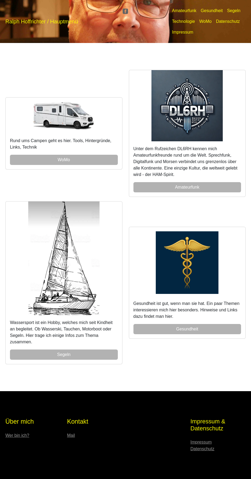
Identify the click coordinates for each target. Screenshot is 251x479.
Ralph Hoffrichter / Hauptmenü (41, 21)
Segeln (234, 10)
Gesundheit (212, 10)
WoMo (205, 21)
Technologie (183, 21)
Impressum (182, 32)
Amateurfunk (184, 10)
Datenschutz (228, 21)
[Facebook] (125, 11)
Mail (71, 435)
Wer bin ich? (17, 435)
